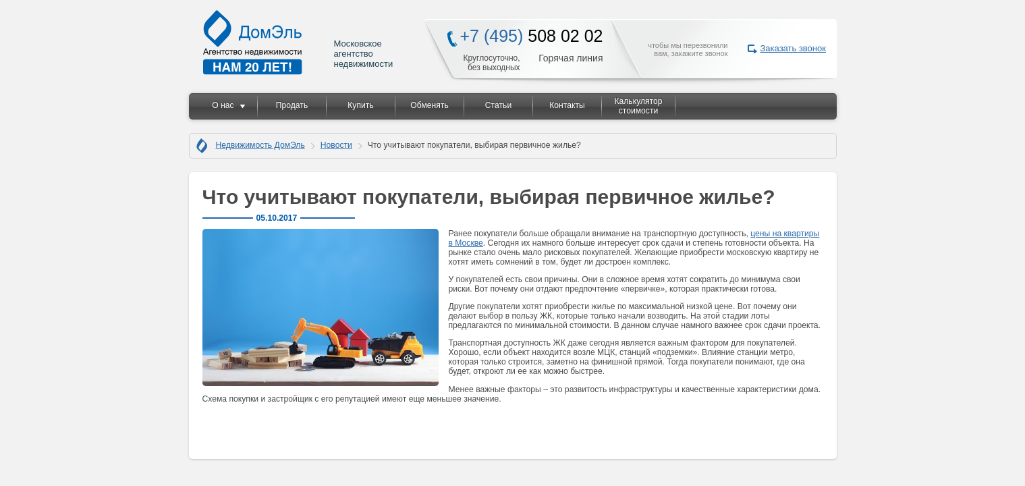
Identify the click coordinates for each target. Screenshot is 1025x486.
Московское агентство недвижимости (298, 42)
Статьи (498, 105)
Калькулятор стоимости (638, 106)
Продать (292, 105)
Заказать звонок (793, 48)
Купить (360, 105)
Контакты (567, 105)
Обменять (429, 105)
